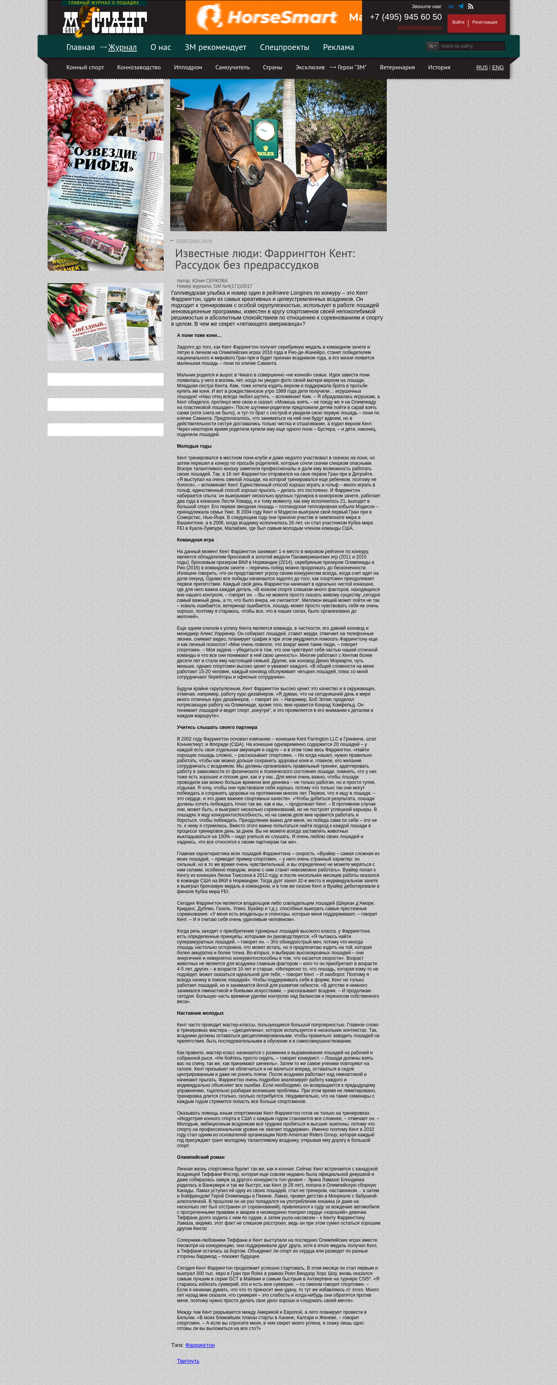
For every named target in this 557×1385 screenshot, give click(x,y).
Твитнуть (188, 1361)
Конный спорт (85, 67)
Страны (272, 67)
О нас (160, 46)
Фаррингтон (200, 1345)
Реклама (338, 46)
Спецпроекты (284, 46)
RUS (482, 67)
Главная (81, 46)
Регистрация (484, 22)
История (439, 67)
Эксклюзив (310, 67)
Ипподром (188, 67)
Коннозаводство (139, 67)
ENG (498, 67)
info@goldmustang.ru (420, 27)
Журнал (122, 46)
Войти (459, 22)
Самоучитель (232, 67)
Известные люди (194, 240)
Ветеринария (397, 67)
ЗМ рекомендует (216, 46)
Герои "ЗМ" (352, 67)
